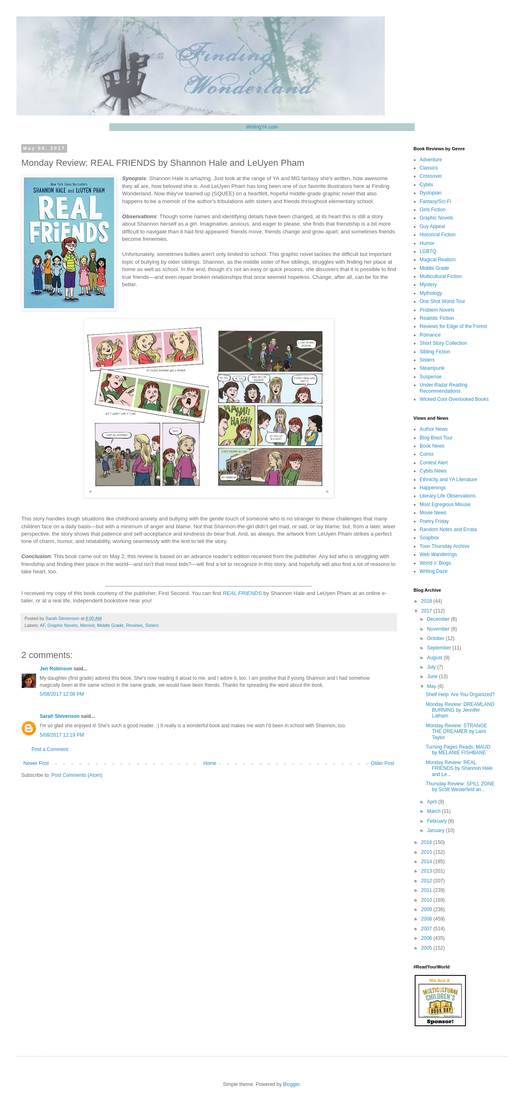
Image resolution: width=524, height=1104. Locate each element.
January (436, 830)
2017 (427, 611)
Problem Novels (437, 310)
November (439, 629)
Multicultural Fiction (441, 276)
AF (42, 625)
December (439, 619)
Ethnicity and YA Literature (448, 479)
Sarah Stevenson (59, 716)
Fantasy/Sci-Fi (435, 201)
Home (210, 763)
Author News (434, 429)
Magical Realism (438, 259)
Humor (427, 243)
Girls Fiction (432, 210)
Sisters (152, 625)
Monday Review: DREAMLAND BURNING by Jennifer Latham (460, 710)
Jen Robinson (56, 669)
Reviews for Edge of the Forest (453, 326)
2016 (427, 842)
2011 (427, 890)
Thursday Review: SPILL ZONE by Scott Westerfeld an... (460, 786)
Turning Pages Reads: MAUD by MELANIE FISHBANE (458, 750)
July (432, 667)
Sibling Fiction (435, 352)
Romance (430, 335)
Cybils (426, 185)
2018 (427, 601)
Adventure (431, 160)
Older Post (382, 763)
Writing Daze (433, 571)
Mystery (428, 284)
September (439, 648)
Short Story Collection (443, 343)
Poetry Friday (434, 521)
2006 (427, 938)
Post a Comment (50, 749)
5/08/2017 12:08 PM (62, 694)
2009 (427, 909)
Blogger (291, 1084)
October (436, 638)
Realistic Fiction (437, 318)
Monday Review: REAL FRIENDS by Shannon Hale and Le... (459, 768)
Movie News (433, 513)
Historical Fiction (438, 235)
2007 (427, 929)
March (434, 811)
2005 (427, 948)
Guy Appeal (432, 226)
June (433, 676)
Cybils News (433, 471)
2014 (427, 861)
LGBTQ (428, 251)
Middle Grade (110, 625)
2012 (427, 881)
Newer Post (36, 763)
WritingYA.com (262, 127)
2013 (427, 871)
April (432, 802)
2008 (427, 919)
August (435, 658)
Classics (429, 168)
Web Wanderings (438, 554)
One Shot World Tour (442, 301)
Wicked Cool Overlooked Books (454, 399)
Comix (427, 454)
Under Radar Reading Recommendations (444, 388)
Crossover (431, 176)
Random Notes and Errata (448, 529)
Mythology (431, 293)
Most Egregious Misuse (445, 504)
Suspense (430, 377)
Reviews (134, 625)
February (437, 821)
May (432, 686)
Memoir (87, 625)
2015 (427, 852)
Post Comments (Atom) (76, 775)
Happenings (433, 488)
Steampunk (432, 368)
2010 (427, 900)
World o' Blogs (435, 563)
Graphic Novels (62, 625)
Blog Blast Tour (436, 438)
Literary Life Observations (448, 496)
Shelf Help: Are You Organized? (460, 694)
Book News (432, 446)
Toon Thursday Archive (445, 546)
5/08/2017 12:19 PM (62, 735)
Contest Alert (434, 463)
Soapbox (429, 538)
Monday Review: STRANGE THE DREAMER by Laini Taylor (456, 731)
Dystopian (430, 193)
